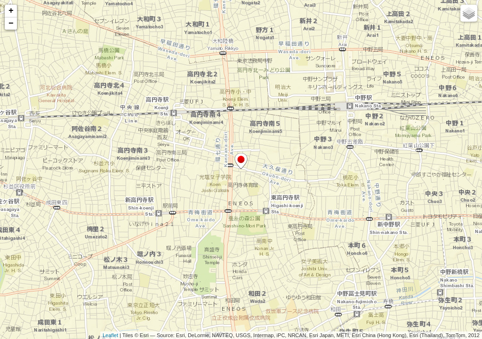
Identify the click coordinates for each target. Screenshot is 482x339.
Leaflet (110, 335)
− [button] (11, 23)
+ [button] (11, 10)
